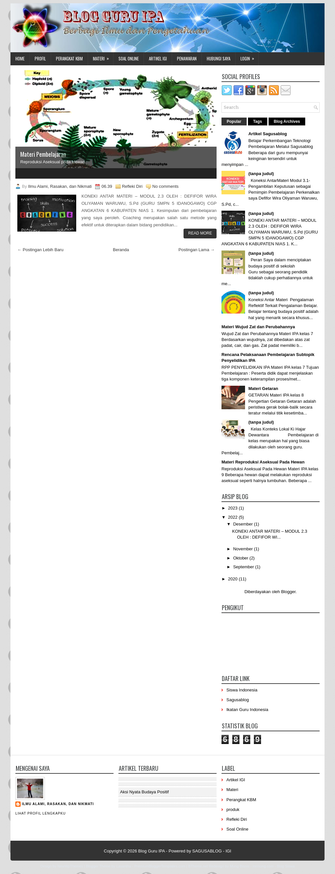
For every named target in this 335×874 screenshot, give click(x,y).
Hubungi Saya (218, 58)
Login (249, 57)
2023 (233, 508)
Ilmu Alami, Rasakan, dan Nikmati (58, 804)
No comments (165, 186)
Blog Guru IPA (151, 851)
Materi (103, 57)
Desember (243, 524)
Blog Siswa (285, 866)
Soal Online (128, 58)
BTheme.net (198, 866)
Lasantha (123, 866)
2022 (233, 517)
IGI (228, 851)
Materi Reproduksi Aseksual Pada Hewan (263, 462)
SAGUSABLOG (207, 851)
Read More (200, 233)
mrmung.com (263, 866)
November (243, 548)
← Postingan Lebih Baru (40, 249)
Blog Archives (287, 121)
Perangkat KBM (69, 58)
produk (232, 809)
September (244, 566)
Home (20, 58)
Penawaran (187, 58)
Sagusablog (237, 699)
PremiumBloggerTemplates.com (159, 866)
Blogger (288, 591)
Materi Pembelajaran (43, 154)
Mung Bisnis (239, 866)
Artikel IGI (158, 58)
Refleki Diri (132, 186)
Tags (257, 121)
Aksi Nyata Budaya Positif (144, 791)
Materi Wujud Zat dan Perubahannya (258, 326)
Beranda (121, 249)
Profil (40, 58)
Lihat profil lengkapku (40, 813)
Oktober (241, 558)
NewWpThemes (70, 866)
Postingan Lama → (196, 249)
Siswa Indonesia (241, 690)
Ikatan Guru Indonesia (247, 709)
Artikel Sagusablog (267, 133)
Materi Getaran (263, 388)
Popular (234, 121)
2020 (233, 578)
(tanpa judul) (261, 173)
